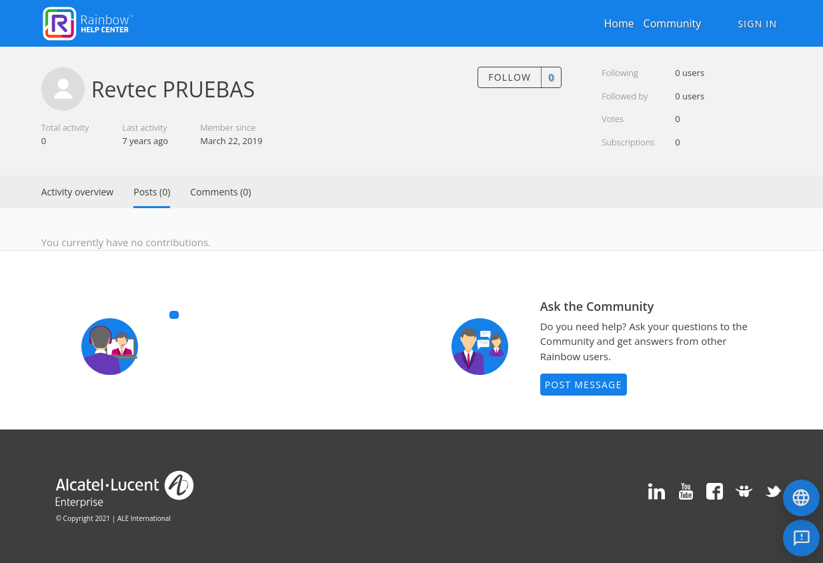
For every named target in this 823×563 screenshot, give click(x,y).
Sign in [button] (757, 23)
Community (673, 23)
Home (619, 23)
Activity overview (77, 191)
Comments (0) (220, 191)
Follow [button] (509, 77)
